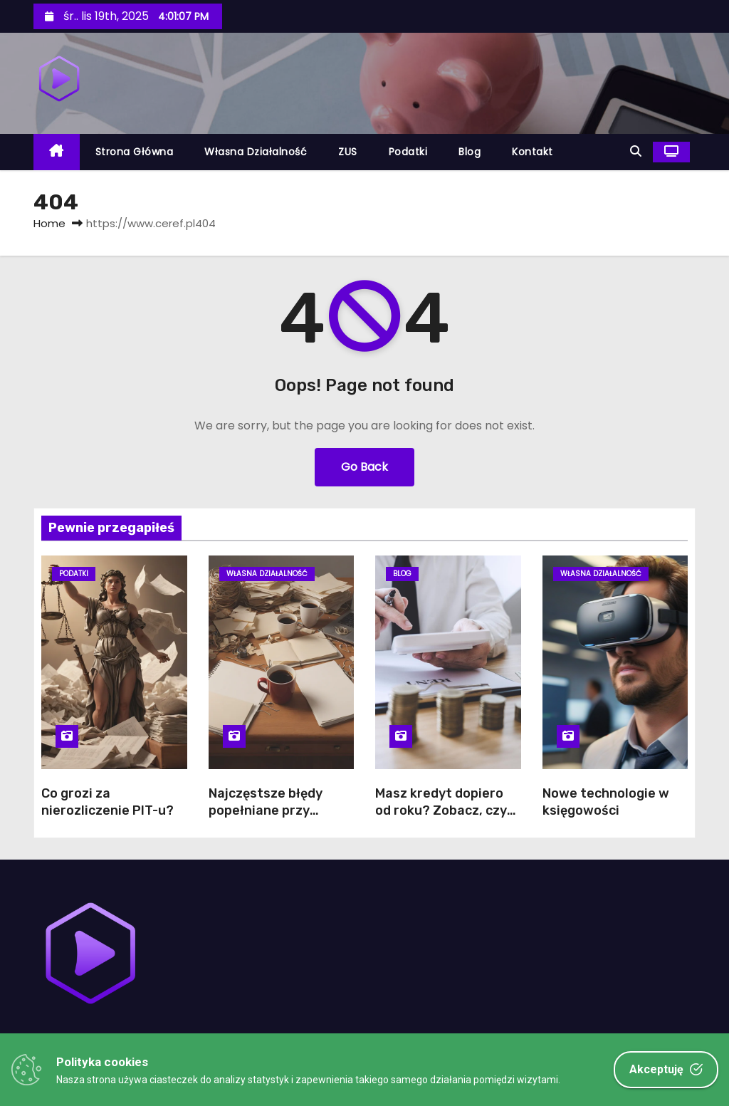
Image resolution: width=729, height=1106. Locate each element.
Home (49, 223)
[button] (635, 151)
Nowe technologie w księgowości (605, 802)
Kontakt (532, 152)
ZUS (347, 152)
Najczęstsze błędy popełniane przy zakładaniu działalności (265, 819)
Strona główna (134, 152)
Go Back (364, 467)
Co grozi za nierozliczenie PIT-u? (107, 802)
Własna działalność (255, 152)
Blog (469, 152)
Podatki (408, 152)
